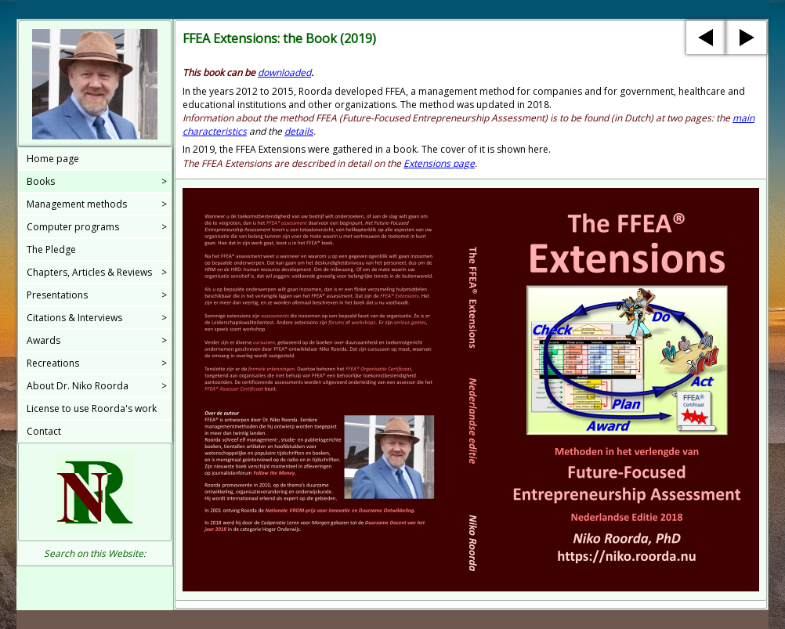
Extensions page (439, 163)
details (298, 131)
